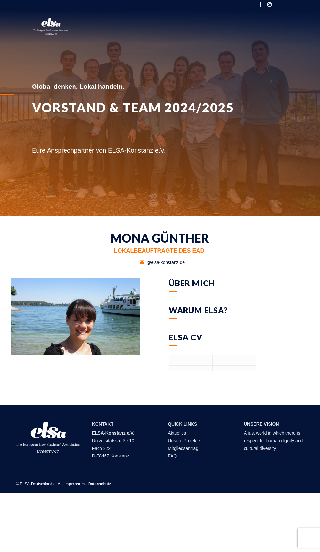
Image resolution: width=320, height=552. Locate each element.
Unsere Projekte (184, 440)
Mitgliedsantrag (183, 448)
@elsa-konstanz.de (165, 262)
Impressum (74, 484)
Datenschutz (99, 484)
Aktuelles (177, 432)
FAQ (172, 455)
